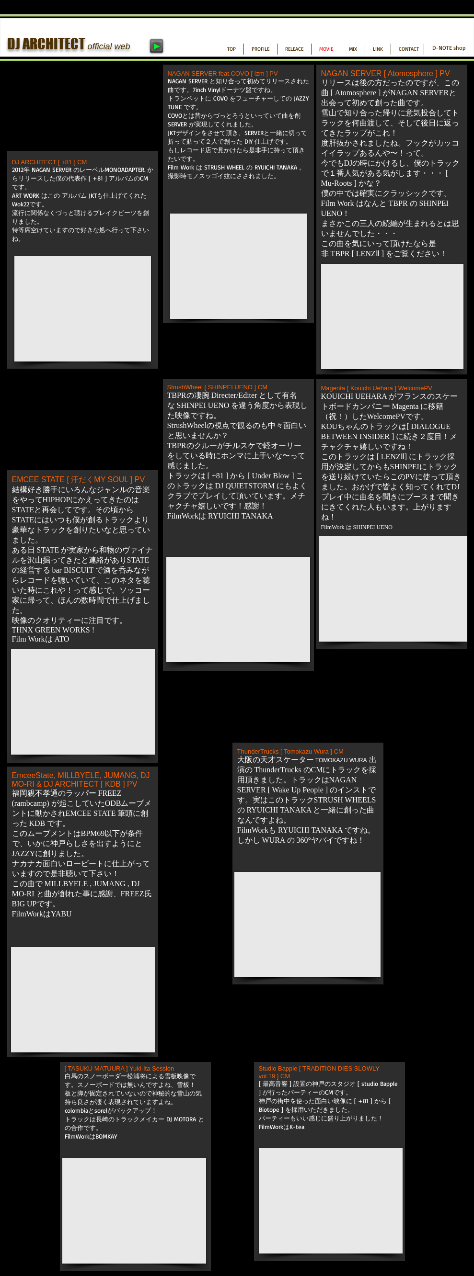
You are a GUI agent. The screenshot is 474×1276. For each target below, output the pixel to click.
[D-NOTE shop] (449, 48)
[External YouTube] (82, 308)
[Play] (156, 46)
